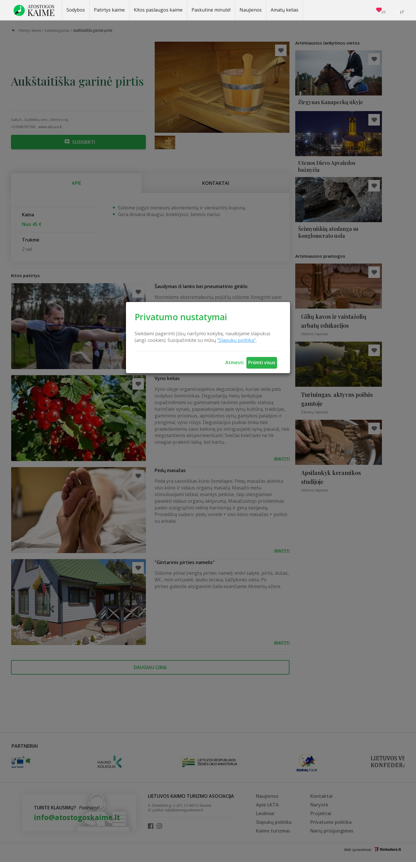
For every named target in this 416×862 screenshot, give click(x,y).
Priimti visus (261, 362)
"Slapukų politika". (237, 340)
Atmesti (234, 362)
